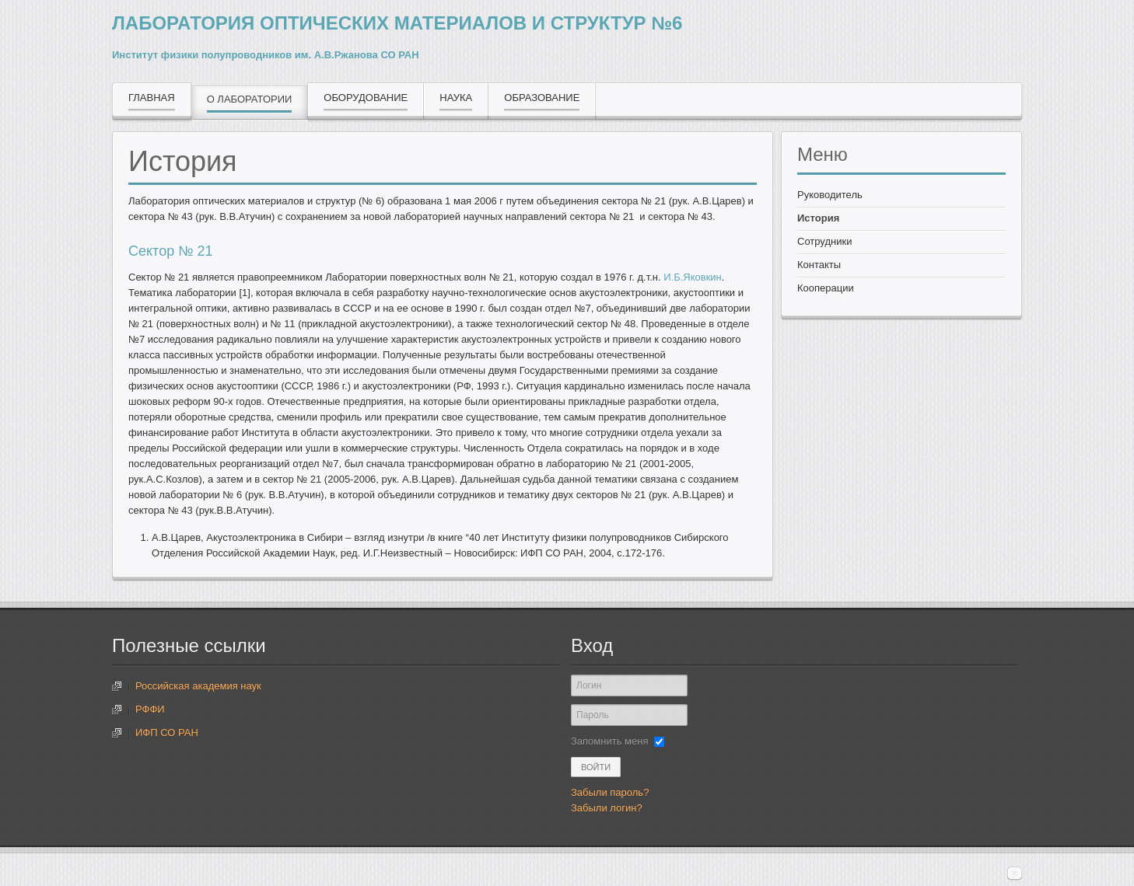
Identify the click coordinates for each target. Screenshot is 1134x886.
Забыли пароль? (610, 792)
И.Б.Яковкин (692, 277)
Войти (596, 767)
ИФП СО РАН (166, 732)
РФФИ (150, 709)
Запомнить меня (609, 741)
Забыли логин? (606, 808)
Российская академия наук (198, 686)
